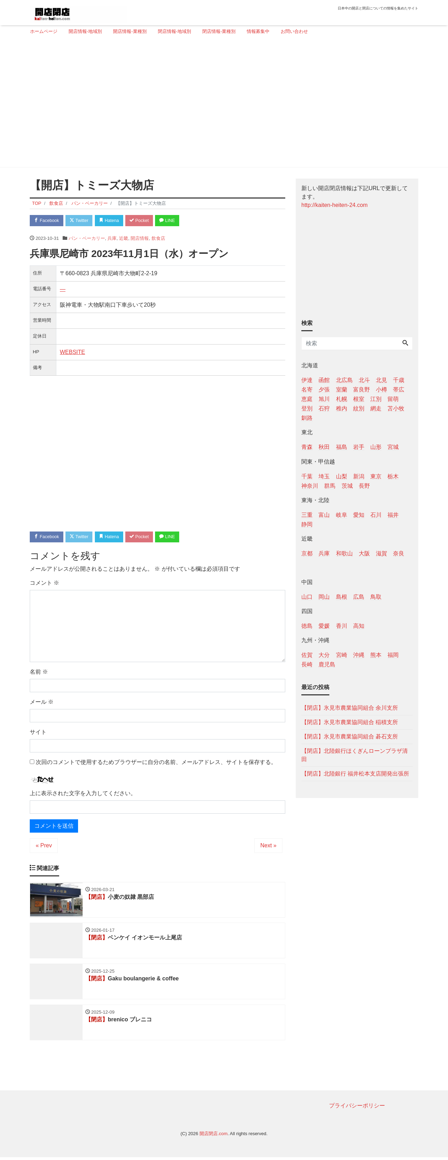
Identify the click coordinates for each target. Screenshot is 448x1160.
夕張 (324, 390)
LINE (173, 220)
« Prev (44, 846)
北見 (381, 380)
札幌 (341, 399)
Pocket (144, 220)
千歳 (398, 380)
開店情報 (140, 238)
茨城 (347, 486)
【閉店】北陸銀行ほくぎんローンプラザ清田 (354, 755)
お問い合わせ (294, 31)
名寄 (307, 390)
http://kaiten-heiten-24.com (334, 205)
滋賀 (381, 553)
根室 (358, 399)
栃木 (393, 476)
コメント (44, 584)
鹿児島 (326, 664)
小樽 (381, 390)
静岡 (307, 524)
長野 (364, 486)
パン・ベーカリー (87, 238)
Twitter (81, 220)
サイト (38, 733)
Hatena (112, 220)
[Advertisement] (221, 104)
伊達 (307, 380)
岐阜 (341, 515)
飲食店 (158, 238)
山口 (307, 597)
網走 (376, 408)
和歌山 (344, 553)
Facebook (47, 220)
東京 (376, 476)
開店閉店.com (213, 1136)
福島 (341, 447)
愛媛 (324, 626)
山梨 (341, 476)
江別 (376, 399)
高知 (358, 626)
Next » (268, 846)
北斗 (364, 380)
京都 (307, 553)
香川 (341, 626)
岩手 (358, 447)
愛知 (358, 515)
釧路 (307, 418)
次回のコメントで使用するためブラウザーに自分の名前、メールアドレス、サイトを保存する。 (156, 763)
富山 (324, 515)
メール (42, 703)
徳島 (307, 626)
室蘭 (341, 390)
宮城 (393, 447)
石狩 (324, 408)
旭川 (324, 399)
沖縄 (358, 655)
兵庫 (112, 238)
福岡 (393, 655)
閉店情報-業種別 (219, 31)
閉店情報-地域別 (174, 31)
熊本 (376, 655)
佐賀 (307, 655)
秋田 (324, 447)
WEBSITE (72, 352)
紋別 (358, 408)
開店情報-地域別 (85, 31)
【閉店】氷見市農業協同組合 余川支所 (349, 708)
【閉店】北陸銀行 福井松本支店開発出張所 (355, 774)
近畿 (123, 238)
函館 (324, 380)
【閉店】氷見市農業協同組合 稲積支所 (349, 722)
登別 (307, 408)
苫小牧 (395, 408)
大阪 (364, 553)
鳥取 (376, 597)
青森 (307, 447)
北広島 (344, 380)
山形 (376, 447)
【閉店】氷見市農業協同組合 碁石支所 (349, 736)
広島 (358, 597)
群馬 (329, 486)
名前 (39, 673)
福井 (393, 515)
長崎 (307, 664)
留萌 (393, 399)
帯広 (398, 390)
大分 (324, 655)
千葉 (307, 476)
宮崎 (341, 655)
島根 (341, 597)
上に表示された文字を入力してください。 (83, 794)
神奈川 (309, 486)
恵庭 (307, 399)
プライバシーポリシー (357, 1108)
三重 (307, 515)
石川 (376, 515)
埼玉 (324, 476)
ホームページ (43, 31)
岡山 (324, 597)
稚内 (341, 408)
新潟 (358, 476)
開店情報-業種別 (129, 31)
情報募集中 (258, 31)
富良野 (361, 390)
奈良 (398, 553)
